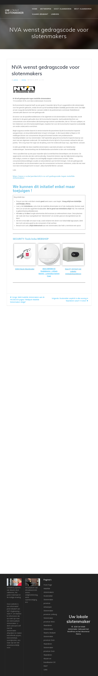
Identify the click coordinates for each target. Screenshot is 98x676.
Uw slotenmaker (14, 11)
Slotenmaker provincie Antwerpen (48, 603)
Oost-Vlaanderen (62, 9)
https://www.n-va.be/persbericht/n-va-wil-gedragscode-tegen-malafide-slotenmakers (44, 177)
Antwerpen (45, 9)
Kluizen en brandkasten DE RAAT (49, 662)
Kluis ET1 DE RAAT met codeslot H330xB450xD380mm (73, 271)
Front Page (48, 585)
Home (34, 9)
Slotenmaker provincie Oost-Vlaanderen (49, 640)
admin (15, 80)
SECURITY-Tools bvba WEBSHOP (31, 239)
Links (45, 670)
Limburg (55, 14)
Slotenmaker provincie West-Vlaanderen (49, 621)
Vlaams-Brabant (40, 14)
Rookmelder (48, 596)
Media (24, 80)
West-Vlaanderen (83, 9)
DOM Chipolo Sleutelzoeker (24, 269)
